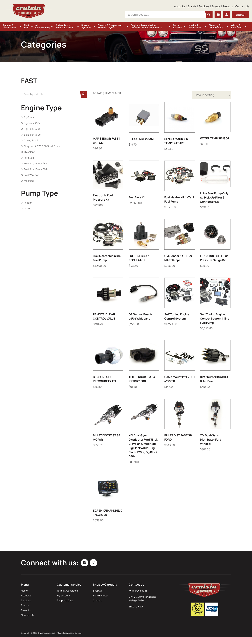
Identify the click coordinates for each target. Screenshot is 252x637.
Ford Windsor (31, 175)
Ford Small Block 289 (35, 163)
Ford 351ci (29, 157)
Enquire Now (136, 606)
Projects (228, 6)
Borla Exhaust (177, 26)
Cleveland (29, 152)
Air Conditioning (42, 26)
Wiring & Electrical (236, 26)
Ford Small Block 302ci (36, 169)
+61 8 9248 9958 (138, 590)
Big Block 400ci (32, 123)
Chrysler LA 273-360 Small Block (42, 146)
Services (204, 6)
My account (63, 595)
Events (216, 6)
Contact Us (242, 6)
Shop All (240, 14)
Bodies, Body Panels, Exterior (64, 26)
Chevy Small (31, 140)
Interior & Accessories (194, 26)
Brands (192, 6)
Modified (29, 180)
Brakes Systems (86, 26)
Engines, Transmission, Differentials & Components (146, 26)
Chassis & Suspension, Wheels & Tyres (110, 26)
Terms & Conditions (67, 590)
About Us (180, 6)
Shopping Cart (65, 600)
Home (24, 590)
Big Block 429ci (32, 128)
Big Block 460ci (32, 134)
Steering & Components (216, 26)
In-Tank (28, 202)
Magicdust (62, 633)
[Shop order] (211, 95)
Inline (27, 208)
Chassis (97, 600)
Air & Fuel (26, 26)
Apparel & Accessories (9, 26)
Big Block (29, 117)
